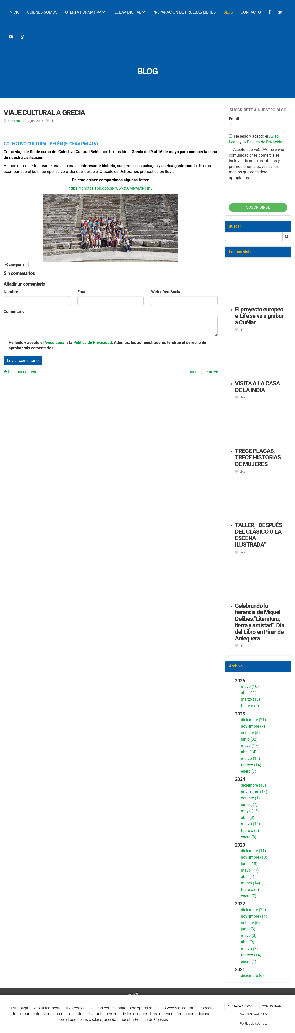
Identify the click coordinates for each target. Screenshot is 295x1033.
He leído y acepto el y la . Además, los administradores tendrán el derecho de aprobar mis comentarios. (107, 345)
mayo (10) (250, 686)
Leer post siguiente (199, 372)
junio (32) (249, 739)
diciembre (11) (253, 850)
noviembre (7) (253, 726)
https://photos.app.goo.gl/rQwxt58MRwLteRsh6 (110, 188)
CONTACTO (251, 12)
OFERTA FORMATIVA (85, 12)
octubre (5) (250, 732)
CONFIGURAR (271, 1006)
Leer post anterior (21, 372)
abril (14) (249, 752)
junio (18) (249, 863)
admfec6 (14, 121)
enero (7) (248, 771)
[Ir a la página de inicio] (2, 12)
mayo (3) (249, 935)
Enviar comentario (23, 360)
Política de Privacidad (92, 342)
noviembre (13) (254, 857)
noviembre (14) (254, 791)
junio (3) (248, 929)
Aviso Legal (55, 342)
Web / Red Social (166, 292)
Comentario (14, 311)
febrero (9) (250, 705)
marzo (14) (250, 823)
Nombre (11, 292)
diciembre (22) (253, 909)
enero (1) (248, 961)
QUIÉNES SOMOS (42, 12)
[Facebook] (269, 12)
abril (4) (247, 876)
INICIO (14, 12)
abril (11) (249, 692)
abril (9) (247, 942)
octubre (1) (250, 798)
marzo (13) (250, 758)
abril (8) (247, 817)
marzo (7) (249, 948)
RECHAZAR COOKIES (241, 1006)
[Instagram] (22, 37)
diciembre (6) (252, 975)
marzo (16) (250, 699)
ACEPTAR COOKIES (253, 1014)
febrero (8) (250, 830)
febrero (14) (251, 765)
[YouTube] (11, 37)
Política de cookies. (253, 1023)
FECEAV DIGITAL (128, 12)
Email (82, 292)
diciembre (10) (253, 785)
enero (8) (248, 837)
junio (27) (249, 804)
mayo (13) (250, 811)
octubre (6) (250, 922)
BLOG (228, 12)
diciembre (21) (253, 719)
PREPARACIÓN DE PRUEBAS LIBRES (184, 12)
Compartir (16, 265)
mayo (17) (250, 745)
